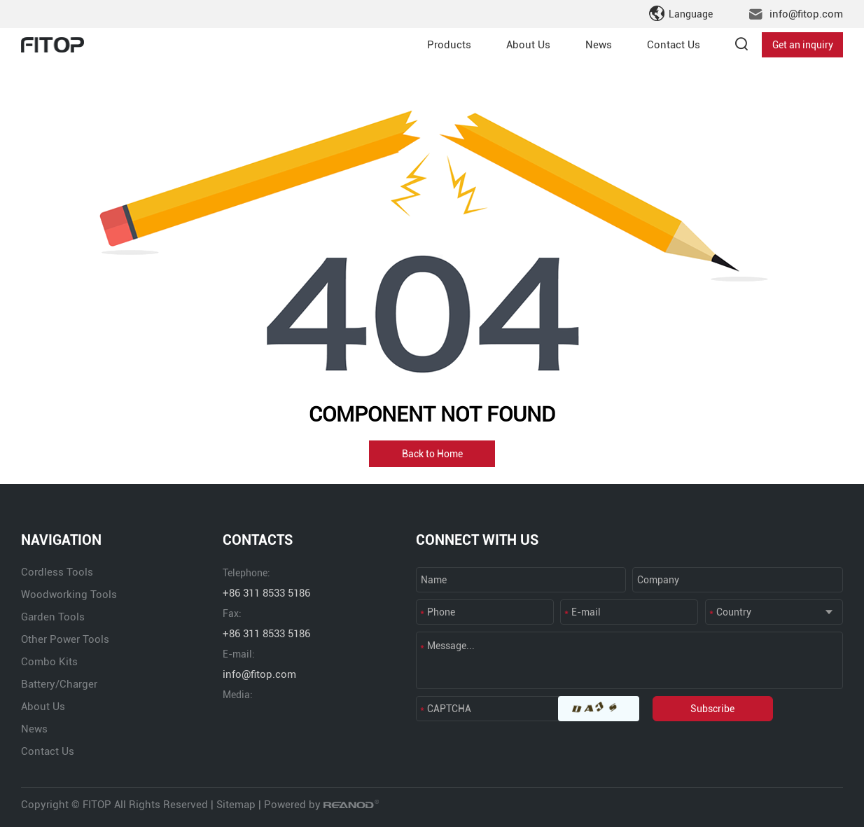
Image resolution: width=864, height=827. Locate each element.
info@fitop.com (806, 14)
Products (449, 45)
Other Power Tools (65, 639)
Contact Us (673, 45)
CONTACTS (258, 539)
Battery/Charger (59, 684)
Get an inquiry (802, 44)
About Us (528, 45)
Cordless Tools (57, 572)
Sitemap (236, 804)
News (598, 45)
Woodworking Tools (69, 594)
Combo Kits (49, 661)
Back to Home (432, 453)
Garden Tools (53, 617)
